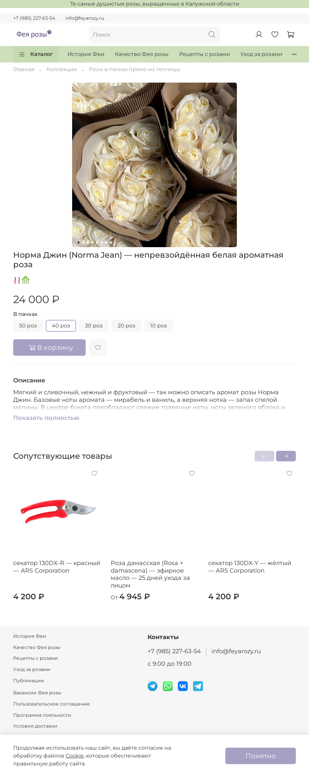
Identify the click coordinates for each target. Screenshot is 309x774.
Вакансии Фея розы (37, 693)
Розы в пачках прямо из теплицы (135, 69)
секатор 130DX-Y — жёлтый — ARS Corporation (249, 566)
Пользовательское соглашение (51, 704)
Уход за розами (261, 54)
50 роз (28, 325)
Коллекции (61, 69)
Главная (24, 69)
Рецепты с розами (204, 54)
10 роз (158, 325)
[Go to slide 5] (97, 243)
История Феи (86, 54)
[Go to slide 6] (102, 243)
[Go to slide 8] (111, 243)
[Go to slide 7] (106, 243)
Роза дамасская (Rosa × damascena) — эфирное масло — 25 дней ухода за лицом (150, 574)
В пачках (25, 314)
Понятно (260, 756)
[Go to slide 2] (83, 243)
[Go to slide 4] (93, 243)
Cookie (75, 756)
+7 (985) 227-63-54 (34, 18)
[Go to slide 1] (79, 243)
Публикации (28, 681)
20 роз (126, 325)
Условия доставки (35, 726)
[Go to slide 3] (88, 243)
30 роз (94, 325)
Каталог (36, 54)
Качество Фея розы (142, 54)
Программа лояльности (42, 715)
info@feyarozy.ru (84, 18)
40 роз (61, 325)
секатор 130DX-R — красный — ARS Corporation (56, 566)
